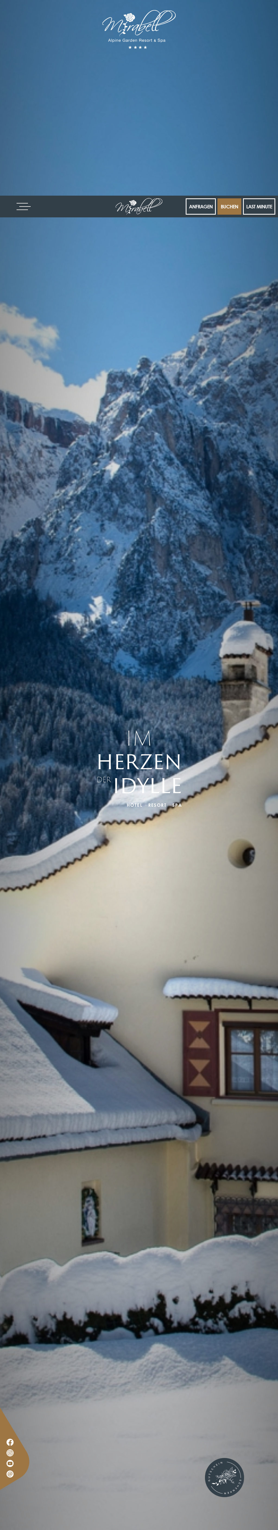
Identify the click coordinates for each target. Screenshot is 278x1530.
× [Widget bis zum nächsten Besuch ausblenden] (18, 1496)
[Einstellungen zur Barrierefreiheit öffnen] (12, 1501)
